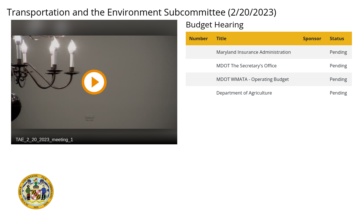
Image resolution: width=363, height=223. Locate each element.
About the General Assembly (206, 194)
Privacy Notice (192, 207)
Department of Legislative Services (115, 188)
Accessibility (190, 200)
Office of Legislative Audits (107, 194)
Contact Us (189, 182)
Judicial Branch (96, 182)
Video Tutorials (193, 213)
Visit (183, 188)
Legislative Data (312, 176)
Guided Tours (192, 176)
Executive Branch (98, 176)
